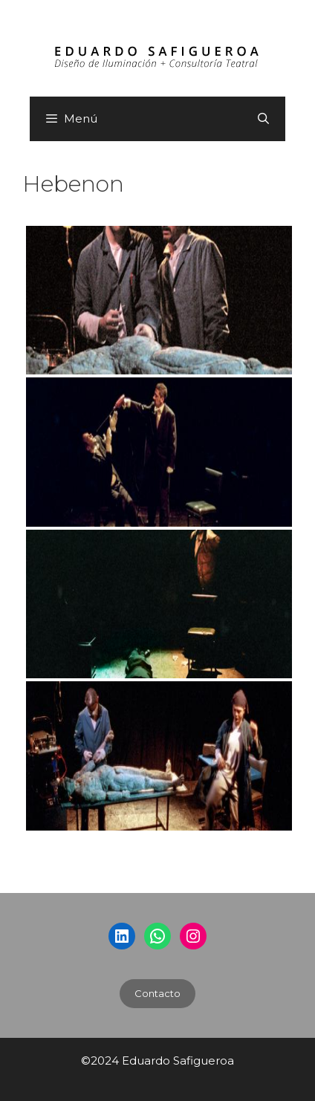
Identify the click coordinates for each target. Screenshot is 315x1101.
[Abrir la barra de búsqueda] (263, 119)
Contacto (157, 993)
